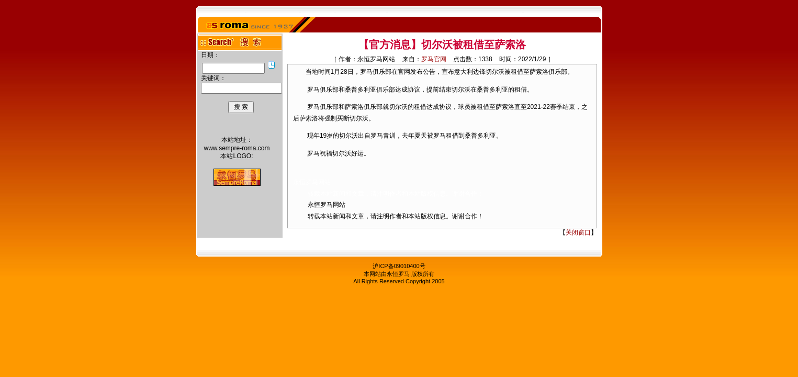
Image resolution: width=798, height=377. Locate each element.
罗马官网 (433, 59)
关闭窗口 (578, 232)
